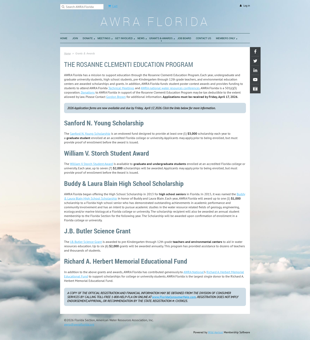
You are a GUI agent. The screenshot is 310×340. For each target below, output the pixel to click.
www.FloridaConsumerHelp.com (174, 297)
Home (67, 53)
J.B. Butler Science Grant (86, 242)
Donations (88, 92)
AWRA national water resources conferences (170, 88)
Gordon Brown (116, 97)
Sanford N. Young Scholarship (90, 133)
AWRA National (193, 272)
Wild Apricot (215, 332)
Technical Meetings (121, 88)
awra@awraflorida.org (79, 324)
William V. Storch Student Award (91, 164)
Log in (246, 5)
